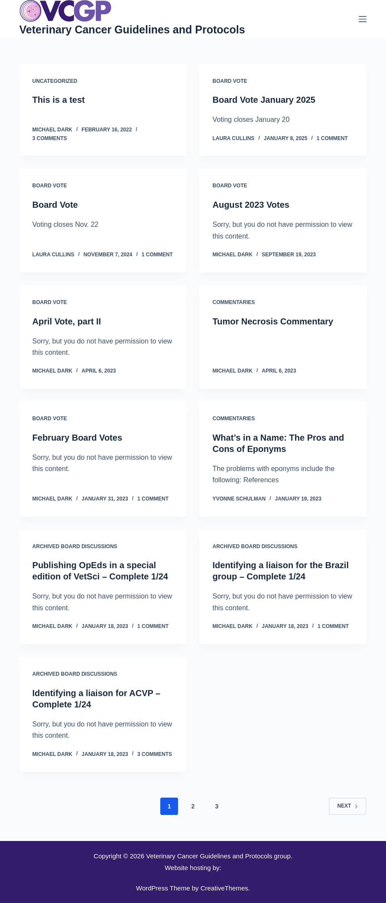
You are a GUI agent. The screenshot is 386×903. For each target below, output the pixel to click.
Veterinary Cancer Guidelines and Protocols (132, 29)
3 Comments (49, 138)
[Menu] (363, 19)
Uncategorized (55, 81)
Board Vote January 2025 (263, 100)
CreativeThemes (224, 888)
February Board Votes (77, 437)
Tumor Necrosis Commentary (272, 321)
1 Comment (332, 138)
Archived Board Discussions (74, 546)
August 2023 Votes (250, 204)
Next (347, 806)
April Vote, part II (66, 321)
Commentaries (233, 302)
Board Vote (229, 81)
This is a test (58, 100)
